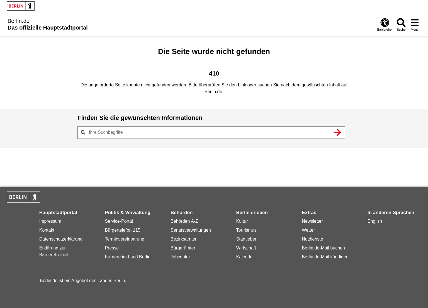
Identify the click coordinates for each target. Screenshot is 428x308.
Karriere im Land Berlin (127, 256)
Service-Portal (119, 221)
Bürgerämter (183, 248)
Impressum (50, 221)
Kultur (242, 221)
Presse (112, 248)
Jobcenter (180, 256)
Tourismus (246, 230)
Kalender (245, 256)
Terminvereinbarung (124, 239)
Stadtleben (247, 239)
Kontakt (46, 230)
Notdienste (312, 239)
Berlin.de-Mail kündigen (325, 256)
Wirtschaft (246, 248)
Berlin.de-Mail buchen (323, 248)
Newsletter (312, 221)
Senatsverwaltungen (191, 230)
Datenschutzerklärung (61, 239)
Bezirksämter (183, 239)
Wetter (308, 230)
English (375, 221)
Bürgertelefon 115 (122, 230)
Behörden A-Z (184, 221)
